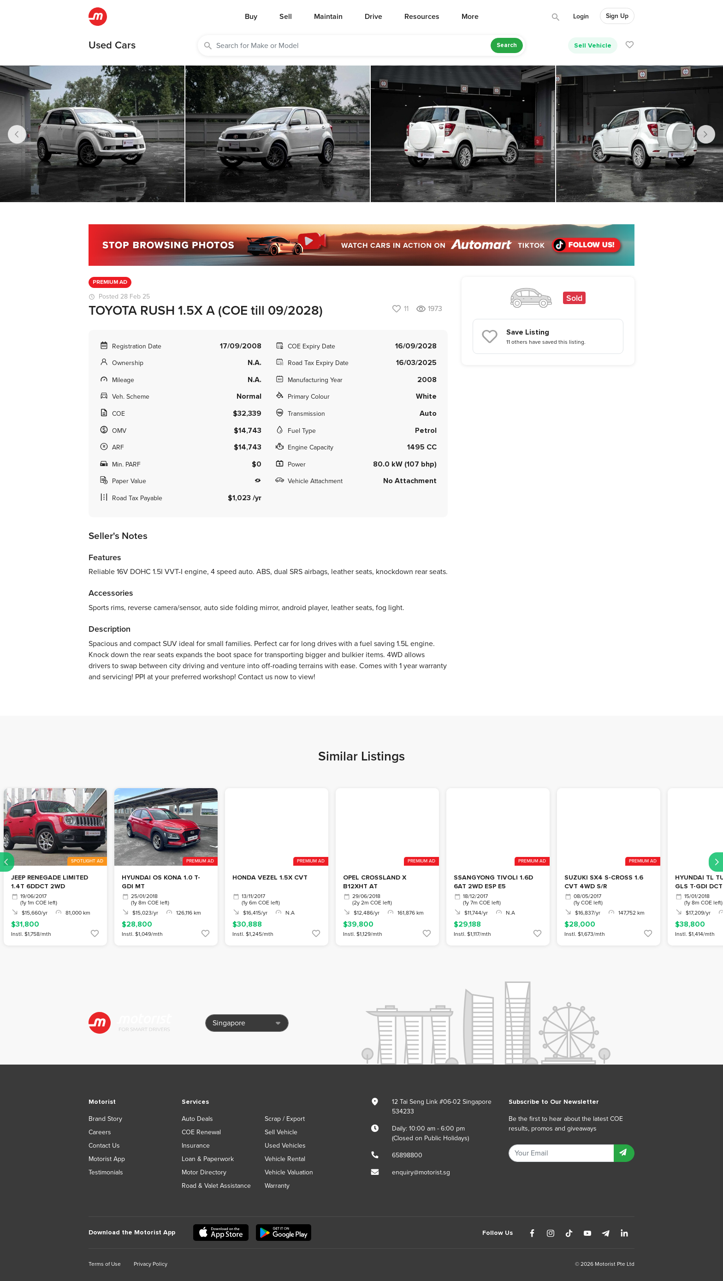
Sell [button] (285, 16)
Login (581, 16)
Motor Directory (204, 1172)
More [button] (470, 16)
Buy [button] (251, 16)
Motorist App (107, 1159)
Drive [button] (373, 16)
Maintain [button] (328, 16)
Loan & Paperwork (208, 1159)
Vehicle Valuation (289, 1172)
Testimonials (106, 1172)
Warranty (277, 1186)
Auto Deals (197, 1119)
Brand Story (105, 1119)
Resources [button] (421, 16)
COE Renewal (201, 1132)
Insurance (196, 1145)
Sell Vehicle (592, 45)
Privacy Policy (150, 1264)
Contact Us (104, 1145)
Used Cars (112, 45)
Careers (100, 1132)
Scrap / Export (285, 1119)
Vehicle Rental (285, 1159)
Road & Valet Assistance (216, 1186)
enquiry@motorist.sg (421, 1172)
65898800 (407, 1155)
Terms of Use (105, 1264)
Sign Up (617, 16)
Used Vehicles (285, 1145)
